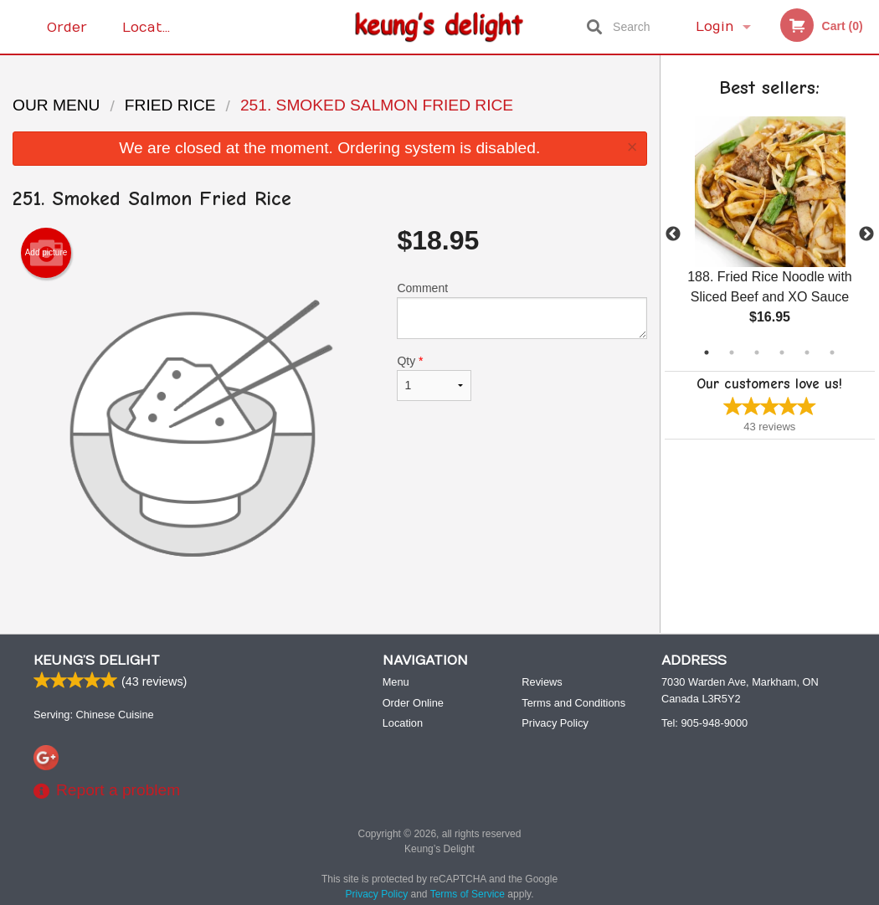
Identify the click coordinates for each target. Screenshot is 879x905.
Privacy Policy (555, 723)
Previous (673, 234)
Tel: (704, 723)
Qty (434, 377)
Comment (521, 310)
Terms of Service (467, 894)
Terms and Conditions (573, 703)
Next (866, 234)
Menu (396, 682)
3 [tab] (756, 352)
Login (715, 26)
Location (153, 26)
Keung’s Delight (96, 660)
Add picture (46, 253)
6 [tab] (832, 352)
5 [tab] (807, 352)
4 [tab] (782, 352)
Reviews (542, 682)
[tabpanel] (770, 234)
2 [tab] (731, 352)
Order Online (69, 36)
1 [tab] (706, 352)
